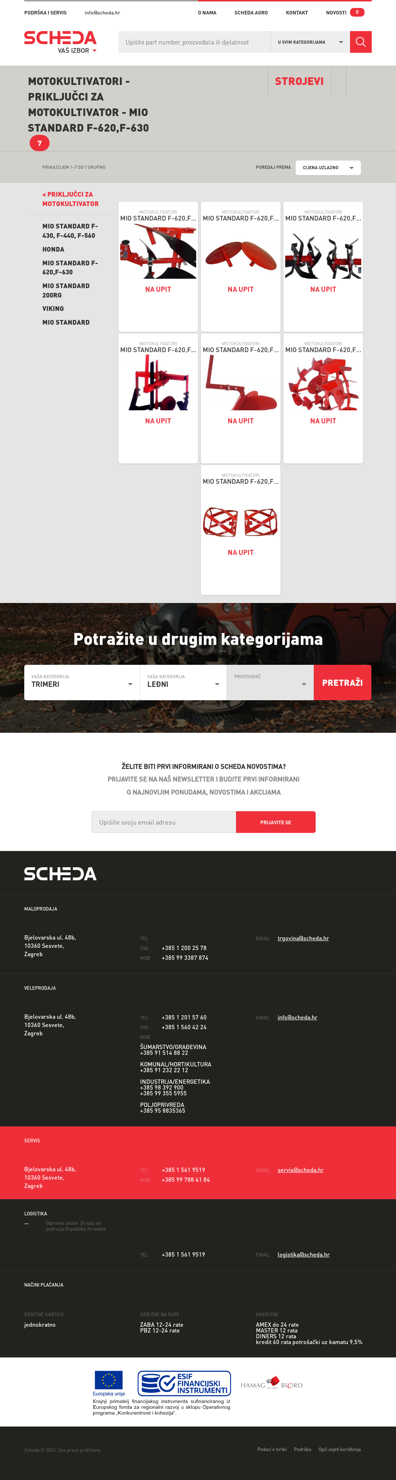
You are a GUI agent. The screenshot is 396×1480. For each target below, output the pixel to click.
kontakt (297, 12)
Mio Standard (66, 322)
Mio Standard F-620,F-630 (70, 267)
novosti (336, 12)
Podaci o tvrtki (272, 1449)
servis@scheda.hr (301, 1169)
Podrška (302, 1449)
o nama (207, 12)
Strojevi (299, 80)
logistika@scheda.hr (304, 1254)
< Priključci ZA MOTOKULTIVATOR (70, 199)
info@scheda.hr (102, 12)
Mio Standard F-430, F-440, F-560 (70, 230)
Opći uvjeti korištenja (340, 1449)
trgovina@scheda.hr (303, 938)
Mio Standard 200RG (66, 290)
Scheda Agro (251, 12)
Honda (53, 249)
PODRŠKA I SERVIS (45, 12)
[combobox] (310, 41)
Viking (53, 308)
